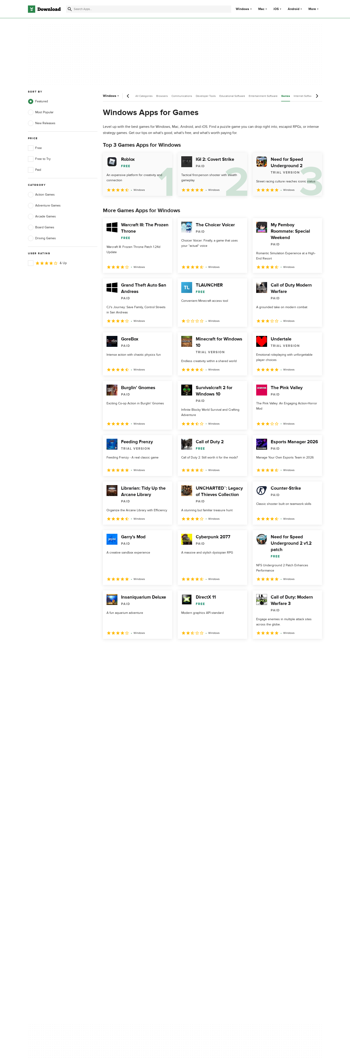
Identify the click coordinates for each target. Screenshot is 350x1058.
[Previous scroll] (128, 96)
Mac (261, 9)
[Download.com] (44, 9)
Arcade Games (42, 216)
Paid (34, 170)
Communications (181, 96)
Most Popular (41, 112)
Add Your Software (123, 870)
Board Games (41, 227)
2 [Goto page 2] (119, 649)
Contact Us (118, 877)
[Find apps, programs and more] (148, 9)
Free (35, 148)
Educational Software (232, 96)
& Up (47, 263)
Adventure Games (44, 205)
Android (293, 9)
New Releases (41, 123)
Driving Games (42, 238)
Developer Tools (206, 96)
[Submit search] (69, 9)
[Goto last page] (314, 648)
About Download (122, 862)
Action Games (41, 194)
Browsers (162, 96)
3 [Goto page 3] (131, 649)
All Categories (144, 96)
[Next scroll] (316, 96)
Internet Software (304, 96)
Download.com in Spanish (128, 885)
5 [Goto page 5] (155, 649)
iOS (276, 9)
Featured (38, 101)
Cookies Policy (203, 877)
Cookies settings (204, 898)
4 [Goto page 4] (143, 649)
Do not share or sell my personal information (209, 887)
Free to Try (39, 159)
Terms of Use (202, 870)
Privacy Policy (202, 862)
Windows (242, 9)
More (314, 9)
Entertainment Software (263, 96)
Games (285, 96)
